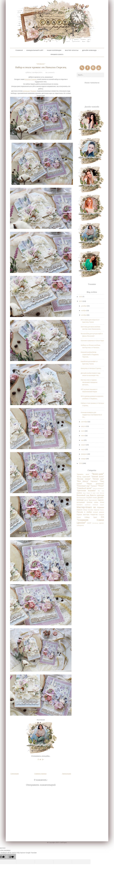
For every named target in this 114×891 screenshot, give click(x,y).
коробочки (87, 504)
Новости (79, 510)
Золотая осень (92, 502)
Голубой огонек (91, 497)
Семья (79, 517)
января (83, 459)
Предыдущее (66, 773)
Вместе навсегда (97, 495)
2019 (81, 301)
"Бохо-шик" (98, 474)
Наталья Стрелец (30, 79)
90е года (101, 490)
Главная (19, 50)
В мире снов (95, 493)
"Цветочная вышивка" (86, 490)
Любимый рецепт (98, 504)
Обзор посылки (88, 510)
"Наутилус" (94, 481)
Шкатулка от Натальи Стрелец (91, 368)
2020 (81, 296)
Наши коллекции (54, 50)
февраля (84, 454)
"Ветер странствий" (83, 477)
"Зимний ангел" (97, 476)
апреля (83, 445)
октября (84, 315)
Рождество (94, 514)
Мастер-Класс (84, 507)
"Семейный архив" (84, 488)
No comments (50, 72)
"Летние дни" (98, 479)
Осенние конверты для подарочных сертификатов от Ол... (91, 415)
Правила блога (57, 54)
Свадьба (101, 514)
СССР (89, 523)
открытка (96, 510)
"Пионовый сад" (83, 486)
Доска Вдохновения (90, 500)
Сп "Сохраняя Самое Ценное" (90, 520)
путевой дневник (98, 512)
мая (82, 440)
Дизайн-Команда (89, 50)
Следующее (15, 773)
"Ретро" (101, 486)
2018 (81, 463)
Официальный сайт (34, 50)
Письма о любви (84, 512)
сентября (84, 422)
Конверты (80, 504)
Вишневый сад (83, 495)
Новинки (100, 507)
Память (102, 510)
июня (83, 435)
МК (94, 507)
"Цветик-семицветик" (98, 488)
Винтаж (102, 493)
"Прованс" (40, 64)
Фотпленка (95, 523)
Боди (84, 493)
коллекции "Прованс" (30, 91)
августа (83, 426)
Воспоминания (81, 497)
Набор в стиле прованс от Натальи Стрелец (40, 67)
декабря (84, 306)
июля (83, 431)
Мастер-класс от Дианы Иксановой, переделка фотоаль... (89, 382)
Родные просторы (83, 514)
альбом (79, 493)
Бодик (88, 493)
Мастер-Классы (72, 50)
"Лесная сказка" (84, 479)
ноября (83, 310)
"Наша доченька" (95, 483)
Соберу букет (91, 517)
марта (83, 449)
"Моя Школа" (83, 481)
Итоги (102, 502)
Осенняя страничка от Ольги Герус (92, 340)
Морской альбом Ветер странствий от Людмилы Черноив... (90, 354)
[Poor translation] (11, 856)
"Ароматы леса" (83, 474)
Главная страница (40, 773)
